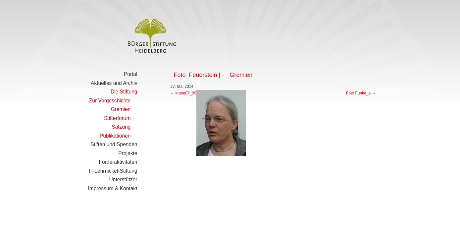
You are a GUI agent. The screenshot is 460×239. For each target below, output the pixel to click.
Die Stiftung (124, 91)
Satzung (121, 127)
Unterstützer (123, 179)
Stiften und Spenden (113, 144)
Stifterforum (117, 118)
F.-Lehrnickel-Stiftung (113, 171)
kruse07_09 (186, 93)
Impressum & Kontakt (112, 188)
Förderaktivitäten (118, 162)
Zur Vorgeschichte (110, 100)
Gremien (121, 109)
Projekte (127, 153)
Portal (130, 74)
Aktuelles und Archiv (114, 83)
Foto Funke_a (358, 93)
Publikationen (115, 136)
